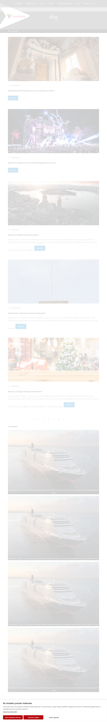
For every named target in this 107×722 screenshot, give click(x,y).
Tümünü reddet (33, 717)
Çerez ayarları (54, 717)
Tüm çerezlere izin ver (13, 717)
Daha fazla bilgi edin (10, 712)
